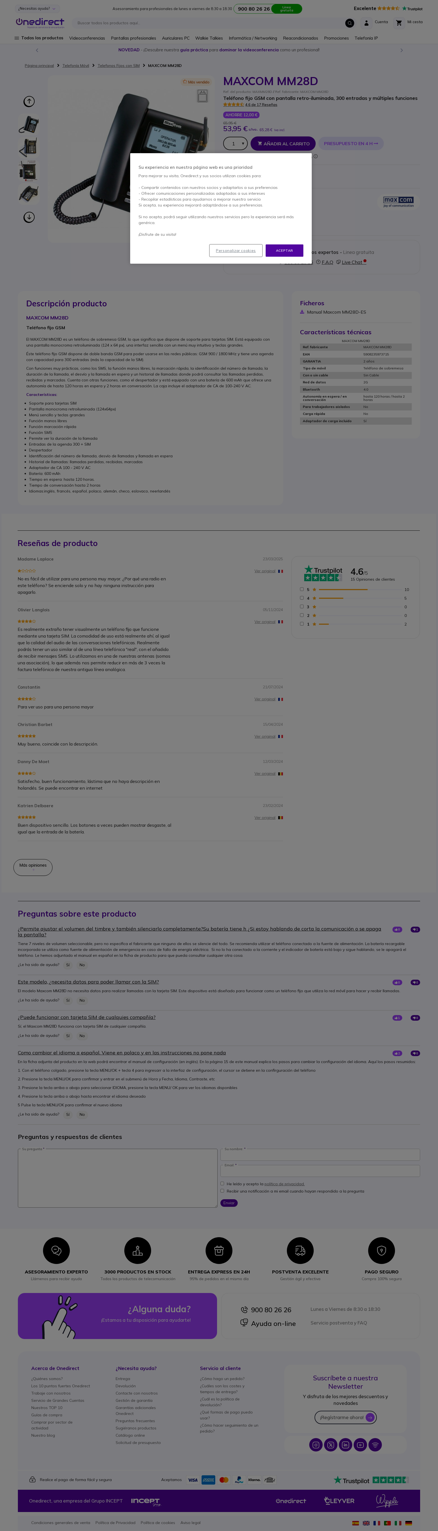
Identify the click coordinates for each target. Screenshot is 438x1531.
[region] (221, 208)
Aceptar (284, 250)
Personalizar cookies (236, 250)
